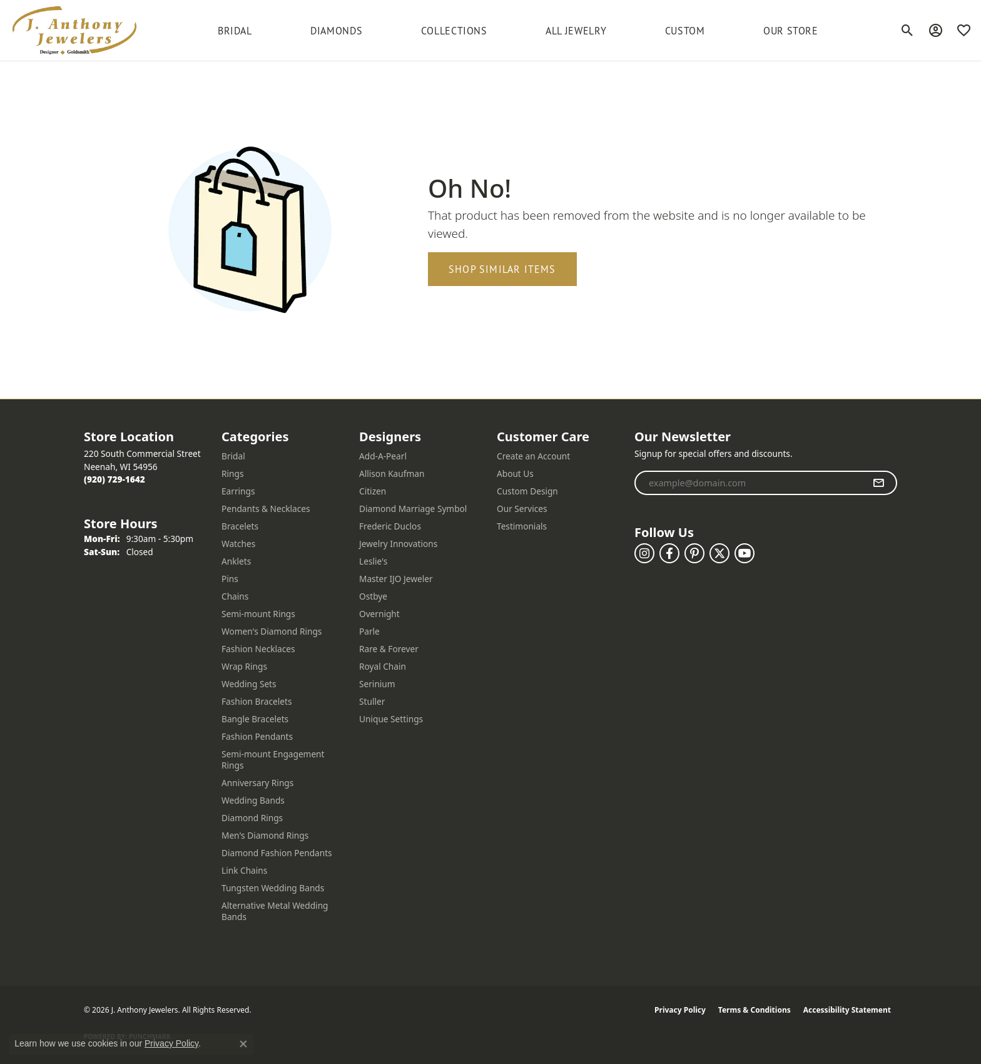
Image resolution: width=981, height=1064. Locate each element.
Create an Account (533, 456)
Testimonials (522, 526)
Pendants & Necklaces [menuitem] (265, 508)
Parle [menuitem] (369, 631)
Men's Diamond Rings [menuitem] (264, 835)
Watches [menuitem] (238, 544)
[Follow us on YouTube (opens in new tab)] (744, 553)
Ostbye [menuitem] (373, 596)
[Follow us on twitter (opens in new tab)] (719, 553)
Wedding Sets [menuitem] (249, 684)
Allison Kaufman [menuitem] (391, 473)
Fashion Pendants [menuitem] (257, 736)
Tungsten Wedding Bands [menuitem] (272, 888)
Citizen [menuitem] (372, 491)
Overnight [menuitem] (379, 614)
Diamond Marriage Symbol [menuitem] (413, 508)
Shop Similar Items (502, 269)
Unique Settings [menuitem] (391, 719)
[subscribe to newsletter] (879, 483)
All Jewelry (576, 30)
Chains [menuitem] (234, 596)
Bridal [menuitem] (233, 456)
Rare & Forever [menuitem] (389, 649)
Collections (454, 30)
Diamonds (336, 30)
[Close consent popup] (243, 1044)
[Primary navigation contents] (518, 30)
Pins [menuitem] (229, 579)
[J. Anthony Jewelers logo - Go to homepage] (74, 30)
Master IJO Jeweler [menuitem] (396, 579)
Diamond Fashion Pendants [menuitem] (276, 853)
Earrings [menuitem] (238, 491)
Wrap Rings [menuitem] (244, 666)
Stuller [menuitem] (372, 701)
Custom (685, 30)
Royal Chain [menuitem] (382, 666)
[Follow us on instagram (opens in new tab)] (644, 553)
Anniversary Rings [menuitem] (257, 783)
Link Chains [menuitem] (244, 870)
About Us (515, 473)
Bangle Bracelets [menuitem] (254, 719)
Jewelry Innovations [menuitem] (398, 544)
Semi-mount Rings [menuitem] (258, 614)
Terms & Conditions (754, 1010)
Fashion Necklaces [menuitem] (258, 649)
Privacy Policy (680, 1010)
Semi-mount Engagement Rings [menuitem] (273, 759)
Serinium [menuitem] (377, 684)
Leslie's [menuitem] (373, 561)
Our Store (790, 30)
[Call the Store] (114, 479)
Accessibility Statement (847, 1010)
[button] (907, 30)
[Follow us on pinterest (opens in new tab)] (694, 553)
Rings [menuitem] (232, 473)
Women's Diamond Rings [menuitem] (271, 631)
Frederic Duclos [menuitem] (390, 526)
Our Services (522, 508)
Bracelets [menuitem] (239, 526)
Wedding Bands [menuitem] (253, 800)
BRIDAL (235, 30)
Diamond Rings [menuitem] (252, 818)
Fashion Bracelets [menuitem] (256, 701)
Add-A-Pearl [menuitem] (383, 456)
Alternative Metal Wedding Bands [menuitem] (274, 911)
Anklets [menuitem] (236, 561)
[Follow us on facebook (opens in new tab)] (669, 553)
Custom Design (527, 491)
